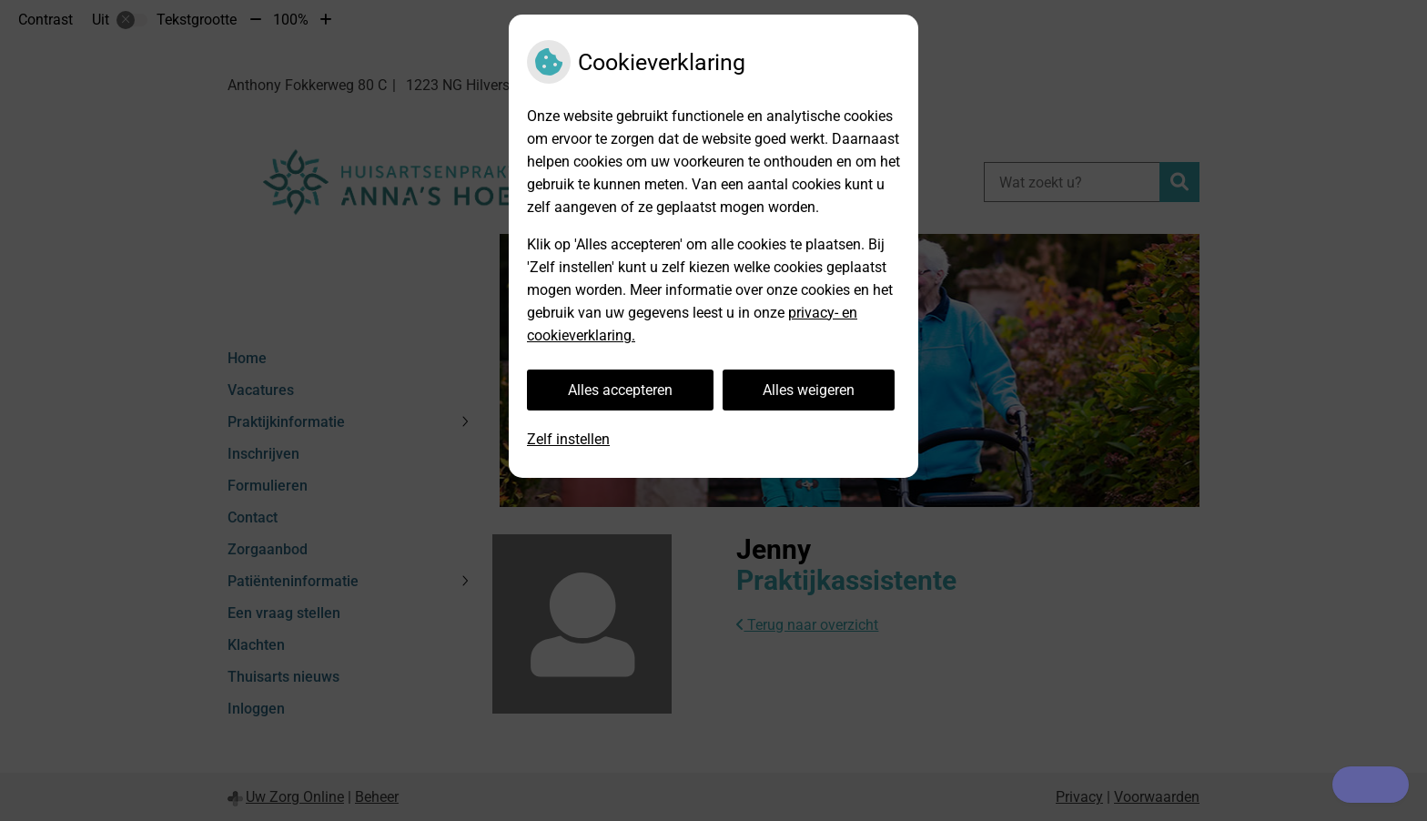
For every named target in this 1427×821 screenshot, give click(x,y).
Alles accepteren (620, 390)
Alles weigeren (809, 390)
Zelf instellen (568, 439)
